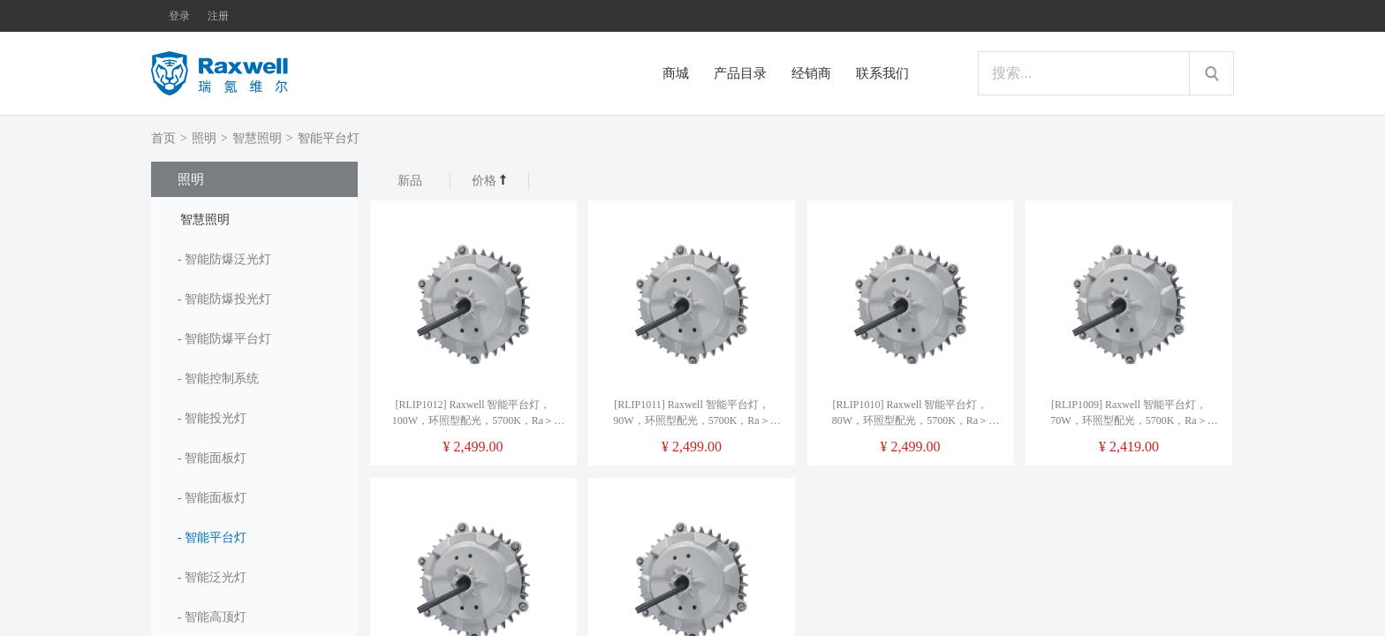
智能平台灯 (328, 138)
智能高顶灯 (215, 617)
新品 (409, 180)
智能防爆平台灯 (228, 338)
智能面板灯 (215, 458)
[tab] (254, 218)
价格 (490, 180)
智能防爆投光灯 (228, 299)
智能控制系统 (222, 378)
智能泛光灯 (215, 577)
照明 (204, 138)
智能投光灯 (215, 418)
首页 (163, 138)
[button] (254, 218)
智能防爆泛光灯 (228, 259)
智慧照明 (257, 138)
